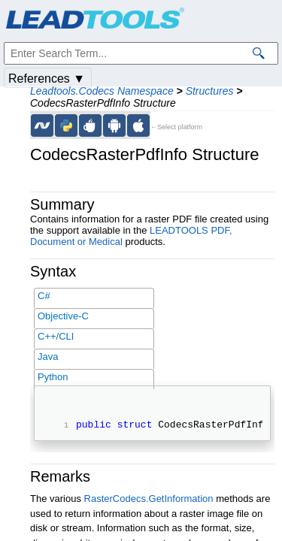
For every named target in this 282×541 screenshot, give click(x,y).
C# (44, 295)
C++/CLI (56, 336)
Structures (210, 91)
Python (53, 376)
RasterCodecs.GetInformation (149, 500)
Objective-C (63, 316)
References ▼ (46, 78)
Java (48, 356)
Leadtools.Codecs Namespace (102, 91)
